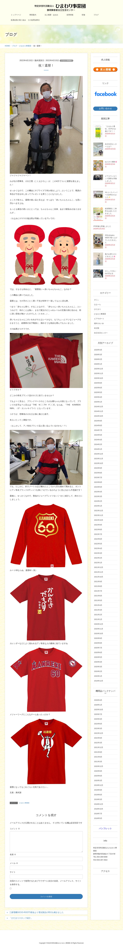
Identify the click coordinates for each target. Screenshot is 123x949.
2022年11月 (98, 515)
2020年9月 (98, 638)
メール (14, 863)
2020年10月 (98, 633)
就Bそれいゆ (99, 323)
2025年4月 (98, 397)
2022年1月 (98, 563)
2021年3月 (98, 610)
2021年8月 (98, 586)
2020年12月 (98, 624)
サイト (13, 872)
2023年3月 (98, 496)
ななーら (97, 304)
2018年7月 (98, 814)
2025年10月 (98, 378)
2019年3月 (98, 799)
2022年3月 (98, 553)
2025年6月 (98, 388)
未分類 (96, 328)
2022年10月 (98, 520)
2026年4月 (98, 350)
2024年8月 (98, 425)
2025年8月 (98, 383)
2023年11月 (98, 459)
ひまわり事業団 (66, 60)
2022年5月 (98, 544)
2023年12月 (98, 454)
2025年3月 (98, 719)
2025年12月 (98, 369)
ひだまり (97, 309)
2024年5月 (98, 435)
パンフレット (105, 828)
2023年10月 (98, 463)
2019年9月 (98, 790)
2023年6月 (98, 482)
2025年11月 (98, 373)
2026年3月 (98, 354)
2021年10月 (98, 577)
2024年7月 (98, 430)
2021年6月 (98, 596)
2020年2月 (98, 671)
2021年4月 (98, 605)
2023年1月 (98, 506)
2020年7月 (98, 648)
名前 (13, 854)
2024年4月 (98, 440)
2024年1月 (98, 449)
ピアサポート (99, 319)
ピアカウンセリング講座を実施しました (111, 178)
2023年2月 (98, 501)
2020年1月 (98, 676)
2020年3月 (98, 667)
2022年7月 (98, 534)
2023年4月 (98, 492)
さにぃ (96, 300)
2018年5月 (98, 818)
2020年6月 (98, 652)
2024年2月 (98, 444)
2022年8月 (98, 529)
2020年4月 (98, 662)
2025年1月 (98, 402)
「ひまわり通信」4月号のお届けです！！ (110, 128)
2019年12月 (98, 681)
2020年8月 (98, 643)
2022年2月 (98, 558)
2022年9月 (98, 525)
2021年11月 (98, 572)
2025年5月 (98, 392)
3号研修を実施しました (102, 226)
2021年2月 (98, 615)
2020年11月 (98, 629)
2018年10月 (98, 809)
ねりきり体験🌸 (111, 162)
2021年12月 (98, 567)
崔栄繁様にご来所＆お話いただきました (111, 211)
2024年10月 (98, 416)
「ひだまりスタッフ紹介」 (21, 918)
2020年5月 (98, 657)
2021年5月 (98, 600)
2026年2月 (98, 359)
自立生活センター (101, 333)
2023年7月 (98, 477)
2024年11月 (98, 411)
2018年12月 (98, 804)
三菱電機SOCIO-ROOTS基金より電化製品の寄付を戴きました (36, 912)
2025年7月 (98, 714)
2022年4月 (98, 548)
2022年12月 (98, 511)
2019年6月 (98, 795)
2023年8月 (98, 473)
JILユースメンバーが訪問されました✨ (111, 194)
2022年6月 (98, 539)
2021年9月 (98, 581)
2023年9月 (98, 468)
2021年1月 (98, 619)
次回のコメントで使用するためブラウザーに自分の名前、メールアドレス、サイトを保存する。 (45, 882)
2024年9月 (98, 421)
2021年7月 (98, 591)
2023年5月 (98, 487)
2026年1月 (98, 364)
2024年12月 (98, 407)
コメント (15, 829)
